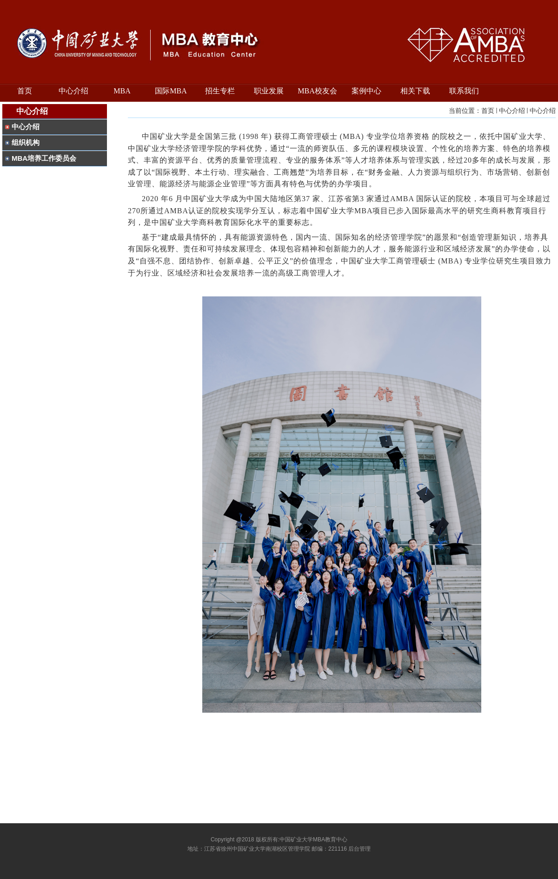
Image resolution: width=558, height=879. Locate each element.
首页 (487, 110)
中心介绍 (512, 110)
